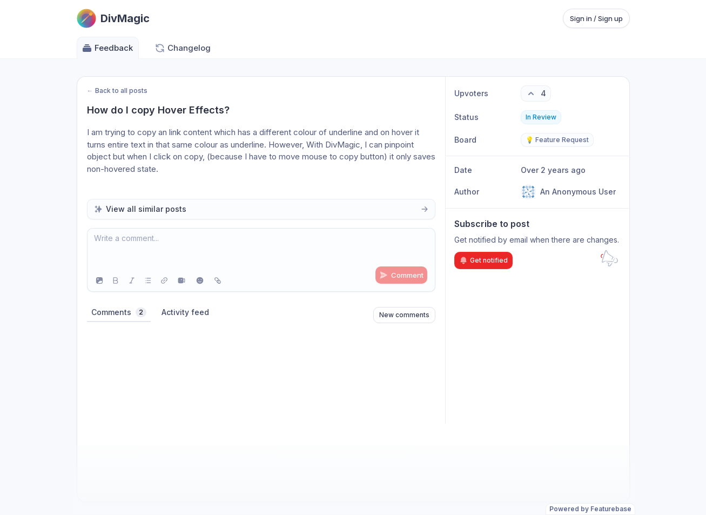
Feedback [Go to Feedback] (107, 48)
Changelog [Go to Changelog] (182, 48)
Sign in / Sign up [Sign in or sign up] (596, 18)
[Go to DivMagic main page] (113, 18)
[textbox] (261, 249)
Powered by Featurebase (590, 509)
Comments (118, 312)
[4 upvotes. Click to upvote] (536, 93)
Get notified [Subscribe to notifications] (483, 260)
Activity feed (185, 312)
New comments (404, 315)
